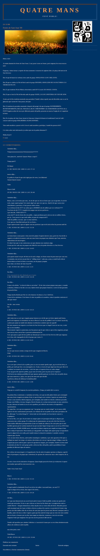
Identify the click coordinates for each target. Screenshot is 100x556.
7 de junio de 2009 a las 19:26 (20, 492)
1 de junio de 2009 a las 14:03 (20, 248)
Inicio (37, 545)
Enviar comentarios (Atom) (20, 549)
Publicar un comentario (10, 542)
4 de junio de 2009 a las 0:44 (20, 356)
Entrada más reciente (10, 545)
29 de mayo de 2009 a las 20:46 (21, 192)
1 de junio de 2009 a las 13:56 (20, 227)
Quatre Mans (50, 10)
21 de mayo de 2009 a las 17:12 (21, 169)
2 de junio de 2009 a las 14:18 (20, 277)
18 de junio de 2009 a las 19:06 (21, 537)
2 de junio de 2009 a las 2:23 (20, 267)
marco (9, 174)
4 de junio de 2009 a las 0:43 (20, 340)
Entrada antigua (63, 545)
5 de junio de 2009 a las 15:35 (20, 479)
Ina (8, 272)
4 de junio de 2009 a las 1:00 (20, 382)
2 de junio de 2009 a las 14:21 (20, 310)
